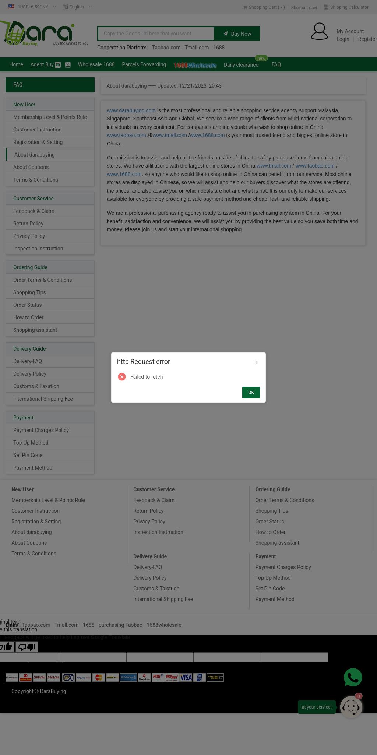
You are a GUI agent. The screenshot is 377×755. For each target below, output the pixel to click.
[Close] (257, 362)
